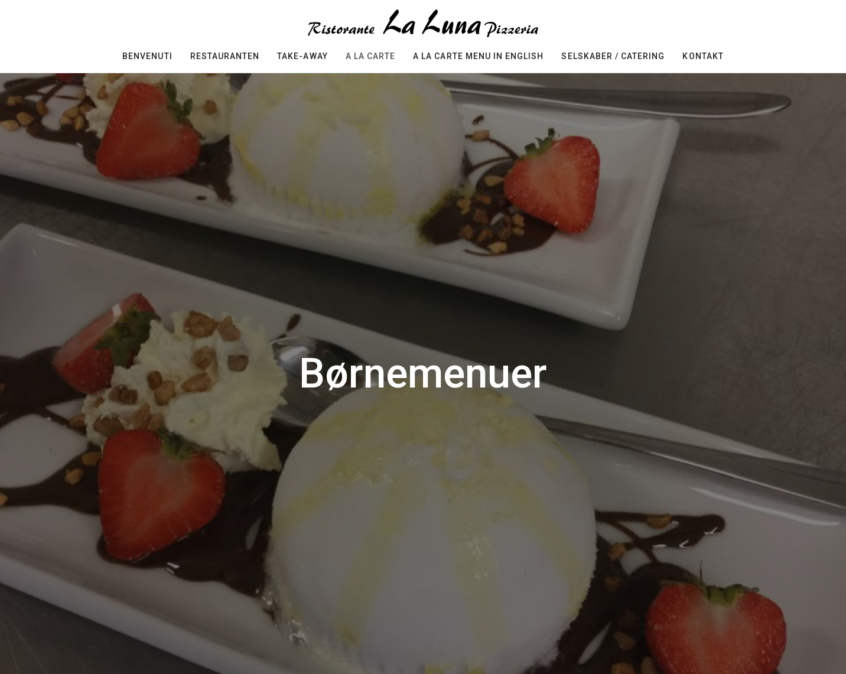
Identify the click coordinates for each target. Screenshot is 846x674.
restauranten (225, 56)
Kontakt (702, 56)
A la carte (371, 56)
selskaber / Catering (613, 56)
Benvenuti (147, 56)
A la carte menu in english (478, 56)
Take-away (302, 56)
